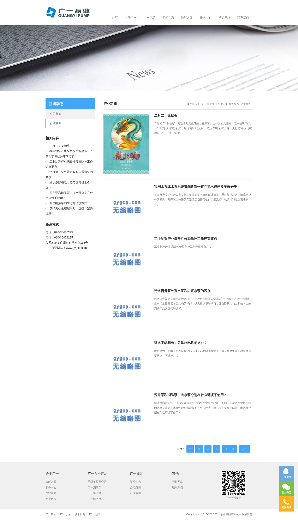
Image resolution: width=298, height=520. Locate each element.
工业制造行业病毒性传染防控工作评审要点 (185, 239)
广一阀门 (94, 514)
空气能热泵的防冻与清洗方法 (68, 203)
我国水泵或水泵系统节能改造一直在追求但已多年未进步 (195, 186)
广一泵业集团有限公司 (214, 103)
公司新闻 (55, 113)
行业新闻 (246, 103)
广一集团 (51, 514)
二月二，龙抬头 (165, 115)
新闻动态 (234, 103)
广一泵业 (220, 514)
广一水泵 (51, 247)
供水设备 (79, 514)
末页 (245, 449)
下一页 (229, 449)
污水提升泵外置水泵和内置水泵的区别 (182, 291)
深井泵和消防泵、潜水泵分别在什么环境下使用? (190, 395)
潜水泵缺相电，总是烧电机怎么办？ (180, 343)
